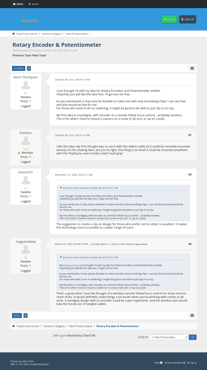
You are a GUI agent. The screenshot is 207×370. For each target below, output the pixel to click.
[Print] (192, 68)
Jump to (143, 338)
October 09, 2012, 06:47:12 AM (73, 80)
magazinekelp (26, 242)
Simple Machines (41, 364)
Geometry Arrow (70, 265)
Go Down (19, 68)
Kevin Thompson (26, 77)
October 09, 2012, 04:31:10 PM (73, 135)
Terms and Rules (173, 362)
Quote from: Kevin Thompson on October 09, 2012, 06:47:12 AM (92, 188)
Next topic (39, 55)
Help (156, 362)
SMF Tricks (28, 361)
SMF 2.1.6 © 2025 (20, 364)
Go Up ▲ (191, 362)
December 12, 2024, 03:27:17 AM (75, 175)
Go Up (17, 316)
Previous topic (22, 55)
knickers (25, 133)
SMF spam (60, 336)
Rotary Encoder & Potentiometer (60, 45)
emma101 (26, 172)
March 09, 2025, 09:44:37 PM (72, 244)
